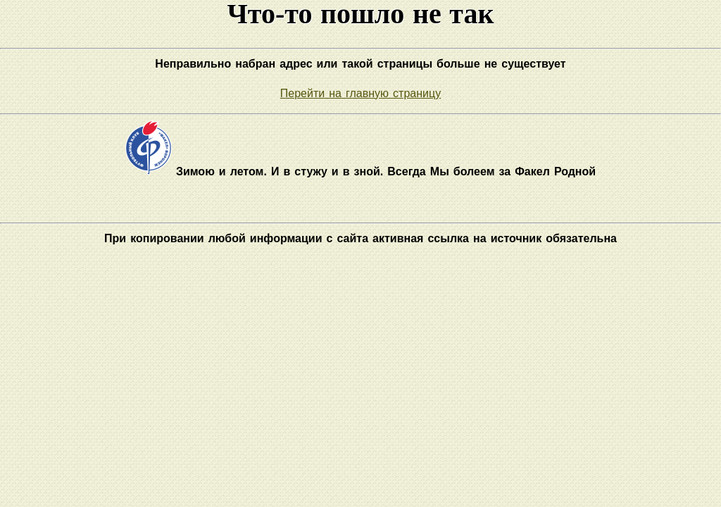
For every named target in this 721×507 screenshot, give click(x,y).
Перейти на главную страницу (360, 93)
